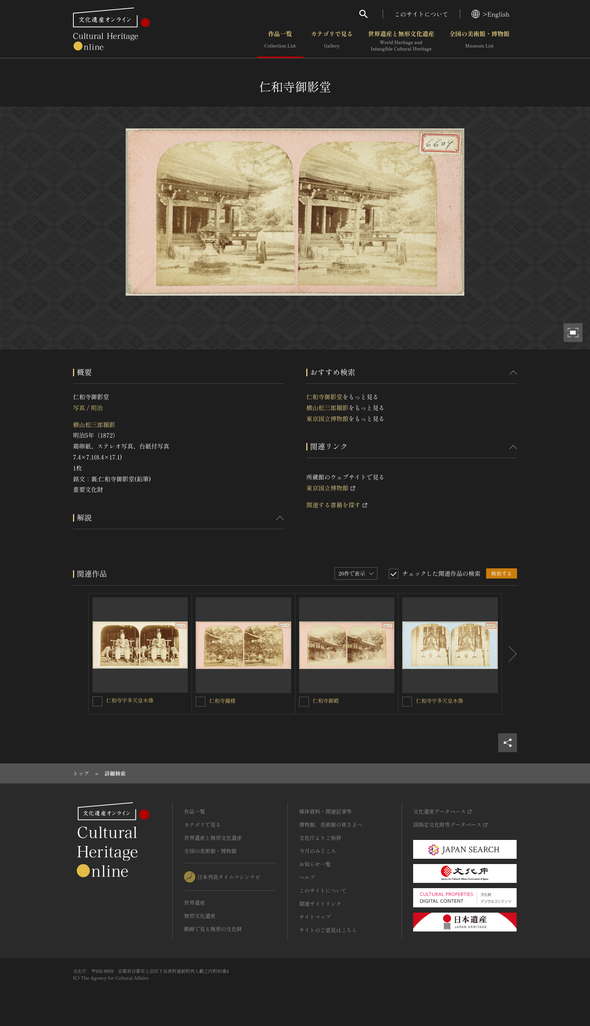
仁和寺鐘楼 (222, 700)
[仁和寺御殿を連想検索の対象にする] (304, 702)
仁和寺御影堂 (324, 396)
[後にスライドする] (509, 654)
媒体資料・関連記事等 (325, 811)
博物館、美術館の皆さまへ (330, 824)
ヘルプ (307, 877)
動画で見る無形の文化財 (213, 929)
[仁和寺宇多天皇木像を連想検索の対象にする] (97, 701)
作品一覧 (280, 41)
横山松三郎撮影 (94, 424)
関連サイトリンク (320, 903)
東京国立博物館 (327, 418)
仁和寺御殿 (326, 700)
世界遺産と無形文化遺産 (401, 41)
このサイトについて (421, 13)
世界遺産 (194, 902)
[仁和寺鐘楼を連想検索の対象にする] (200, 702)
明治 (97, 407)
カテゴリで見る (332, 41)
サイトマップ (315, 917)
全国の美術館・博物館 (479, 41)
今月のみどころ (317, 851)
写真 (79, 407)
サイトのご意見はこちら (328, 930)
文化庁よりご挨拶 (320, 837)
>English (490, 13)
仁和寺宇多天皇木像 (130, 700)
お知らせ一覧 (315, 864)
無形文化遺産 (200, 915)
